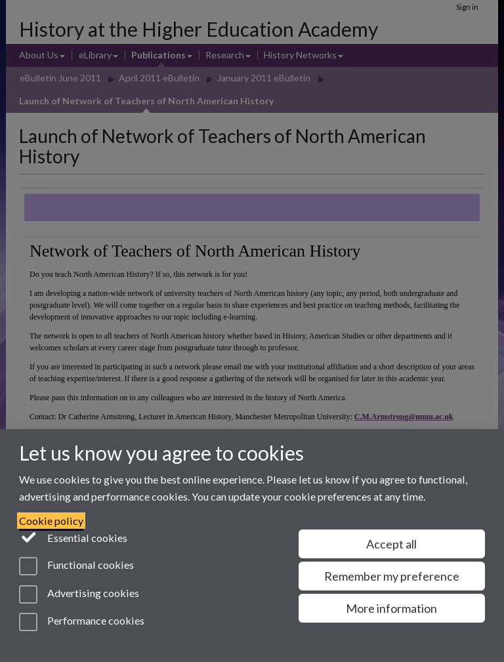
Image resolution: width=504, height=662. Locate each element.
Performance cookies (81, 621)
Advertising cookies (79, 594)
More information (391, 608)
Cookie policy (51, 520)
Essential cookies (73, 536)
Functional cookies (76, 566)
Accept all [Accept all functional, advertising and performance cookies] (391, 544)
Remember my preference (391, 576)
